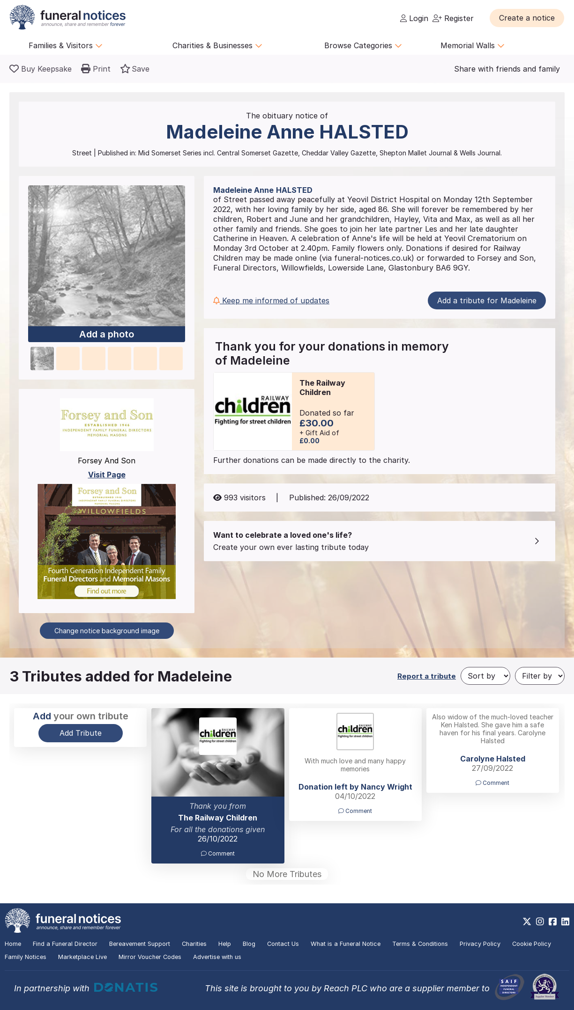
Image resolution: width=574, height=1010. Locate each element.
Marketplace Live (82, 956)
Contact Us (283, 943)
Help (224, 943)
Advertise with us (217, 956)
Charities (194, 943)
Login (414, 18)
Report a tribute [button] (426, 676)
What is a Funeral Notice (345, 943)
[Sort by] (485, 676)
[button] (527, 18)
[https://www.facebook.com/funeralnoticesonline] (553, 921)
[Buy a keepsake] (40, 68)
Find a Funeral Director (65, 943)
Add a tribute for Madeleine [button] (487, 300)
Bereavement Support (139, 943)
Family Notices (25, 956)
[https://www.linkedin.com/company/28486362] (565, 921)
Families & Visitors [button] (66, 45)
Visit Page (107, 474)
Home (13, 943)
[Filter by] (540, 676)
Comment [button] (218, 853)
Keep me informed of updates (271, 300)
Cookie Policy (531, 943)
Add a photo (106, 334)
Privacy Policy (480, 943)
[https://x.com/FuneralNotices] (526, 921)
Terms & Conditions (420, 943)
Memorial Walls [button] (472, 45)
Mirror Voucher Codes (150, 956)
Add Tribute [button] (81, 733)
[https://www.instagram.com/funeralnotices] (540, 921)
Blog (249, 943)
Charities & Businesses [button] (217, 45)
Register (453, 18)
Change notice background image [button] (106, 631)
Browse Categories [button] (363, 45)
